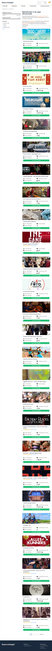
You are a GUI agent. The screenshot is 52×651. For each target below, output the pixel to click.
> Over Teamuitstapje (44, 645)
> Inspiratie (42, 647)
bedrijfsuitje (32, 21)
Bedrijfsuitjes (14, 5)
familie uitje (44, 16)
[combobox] (41, 2)
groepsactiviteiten (26, 23)
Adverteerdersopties (27, 645)
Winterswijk (10, 9)
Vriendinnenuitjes (33, 5)
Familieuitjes (5, 5)
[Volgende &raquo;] (42, 634)
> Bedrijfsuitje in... (43, 648)
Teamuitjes (23, 5)
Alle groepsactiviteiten (45, 5)
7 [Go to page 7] (38, 634)
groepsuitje (39, 16)
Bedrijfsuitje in (5, 9)
